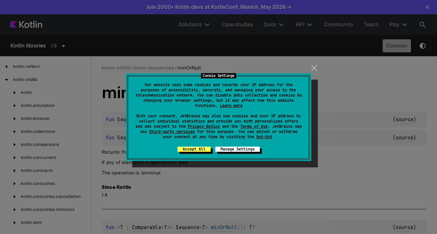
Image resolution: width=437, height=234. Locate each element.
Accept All (194, 149)
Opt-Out (264, 136)
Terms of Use (254, 126)
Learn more (231, 105)
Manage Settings (237, 149)
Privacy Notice (204, 126)
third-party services (172, 131)
